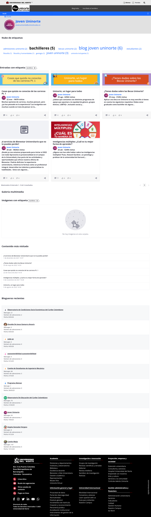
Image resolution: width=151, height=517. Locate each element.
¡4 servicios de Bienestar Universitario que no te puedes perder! (24, 142)
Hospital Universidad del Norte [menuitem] (120, 471)
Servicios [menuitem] (111, 498)
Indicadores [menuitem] (112, 501)
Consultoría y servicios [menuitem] (116, 469)
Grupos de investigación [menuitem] (88, 463)
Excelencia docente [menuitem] (57, 470)
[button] (144, 3)
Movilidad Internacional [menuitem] (88, 492)
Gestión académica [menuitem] (57, 475)
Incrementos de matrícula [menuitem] (60, 502)
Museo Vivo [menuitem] (54, 480)
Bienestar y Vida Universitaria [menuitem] (61, 473)
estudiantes (134, 48)
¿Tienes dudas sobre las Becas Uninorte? (124, 91)
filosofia (7, 53)
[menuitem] (75, 8)
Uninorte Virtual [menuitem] (56, 483)
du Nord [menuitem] (111, 511)
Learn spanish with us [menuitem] (87, 497)
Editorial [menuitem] (82, 468)
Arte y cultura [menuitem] (113, 476)
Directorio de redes (20, 504)
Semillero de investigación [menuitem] (89, 473)
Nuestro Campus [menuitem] (85, 502)
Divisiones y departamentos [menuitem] (60, 463)
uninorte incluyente (79, 53)
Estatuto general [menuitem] (56, 500)
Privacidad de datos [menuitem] (57, 492)
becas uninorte (68, 48)
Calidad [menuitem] (111, 503)
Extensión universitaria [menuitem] (117, 466)
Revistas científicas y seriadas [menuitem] (90, 465)
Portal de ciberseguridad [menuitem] (59, 495)
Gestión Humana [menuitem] (114, 506)
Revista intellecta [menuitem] (85, 470)
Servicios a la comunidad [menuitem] (117, 479)
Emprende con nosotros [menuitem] (117, 474)
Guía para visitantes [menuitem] (86, 500)
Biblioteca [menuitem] (54, 468)
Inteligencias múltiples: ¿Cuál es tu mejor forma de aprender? (73, 142)
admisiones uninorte (15, 48)
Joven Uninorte (28, 21)
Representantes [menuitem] (56, 478)
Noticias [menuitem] (82, 475)
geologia (40, 53)
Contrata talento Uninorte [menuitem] (118, 481)
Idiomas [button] (127, 3)
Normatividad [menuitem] (55, 497)
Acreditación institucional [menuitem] (59, 510)
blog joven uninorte (101, 48)
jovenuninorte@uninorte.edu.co (28, 25)
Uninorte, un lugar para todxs (67, 91)
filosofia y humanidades (23, 53)
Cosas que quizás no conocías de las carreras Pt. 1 (23, 92)
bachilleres (42, 48)
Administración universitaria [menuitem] (119, 496)
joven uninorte (57, 53)
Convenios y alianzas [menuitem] (87, 495)
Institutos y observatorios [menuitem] (60, 465)
